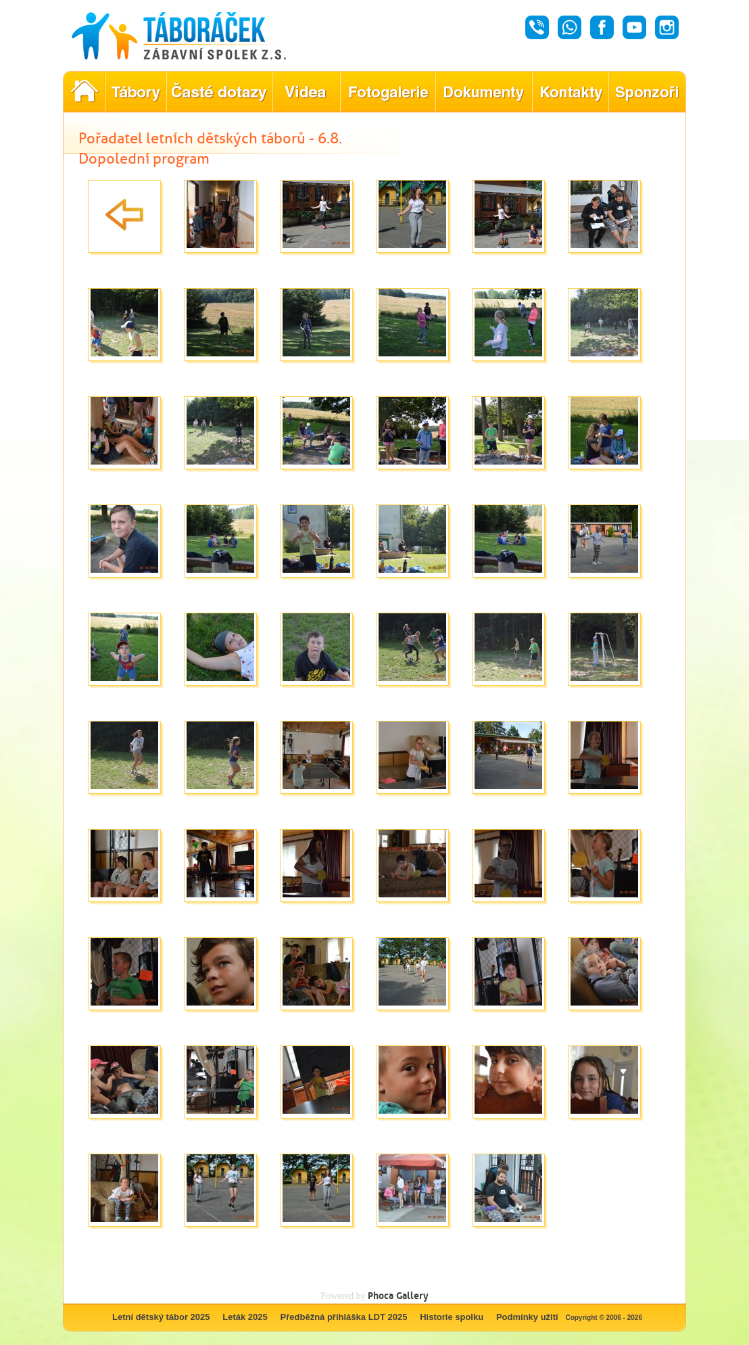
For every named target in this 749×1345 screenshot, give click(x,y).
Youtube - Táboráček (634, 27)
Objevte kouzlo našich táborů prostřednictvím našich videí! (306, 92)
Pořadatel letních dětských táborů (84, 92)
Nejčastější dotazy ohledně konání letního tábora (219, 92)
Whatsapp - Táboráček (569, 27)
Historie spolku (451, 1317)
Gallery (412, 1295)
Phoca (380, 1295)
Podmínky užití (527, 1317)
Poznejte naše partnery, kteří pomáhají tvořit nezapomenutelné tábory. (647, 92)
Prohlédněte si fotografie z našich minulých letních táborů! (387, 92)
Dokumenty (483, 92)
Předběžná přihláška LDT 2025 (344, 1317)
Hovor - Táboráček (537, 27)
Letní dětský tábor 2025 (161, 1317)
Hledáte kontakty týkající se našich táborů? (570, 92)
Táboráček (194, 36)
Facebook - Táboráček (602, 27)
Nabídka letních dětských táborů (135, 92)
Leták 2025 (245, 1317)
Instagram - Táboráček (667, 27)
